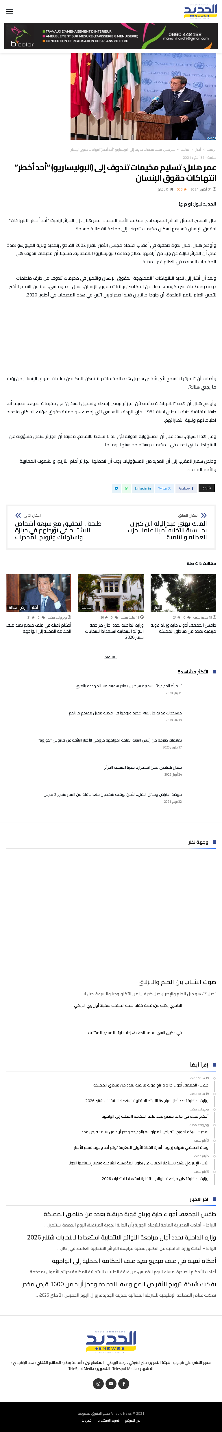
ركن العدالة (17, 607)
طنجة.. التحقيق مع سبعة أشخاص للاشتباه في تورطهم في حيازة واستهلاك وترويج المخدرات (61, 527)
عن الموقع (132, 1420)
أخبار (198, 149)
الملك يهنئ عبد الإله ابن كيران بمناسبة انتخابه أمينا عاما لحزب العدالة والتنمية (161, 527)
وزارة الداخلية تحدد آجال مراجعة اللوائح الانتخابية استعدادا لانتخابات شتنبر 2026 (114, 631)
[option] (183, 604)
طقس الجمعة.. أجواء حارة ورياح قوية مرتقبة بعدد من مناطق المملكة (183, 628)
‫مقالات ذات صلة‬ (201, 564)
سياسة (185, 149)
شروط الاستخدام (109, 1420)
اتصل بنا (87, 1420)
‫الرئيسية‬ (211, 149)
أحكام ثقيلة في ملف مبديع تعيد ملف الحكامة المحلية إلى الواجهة (38, 628)
